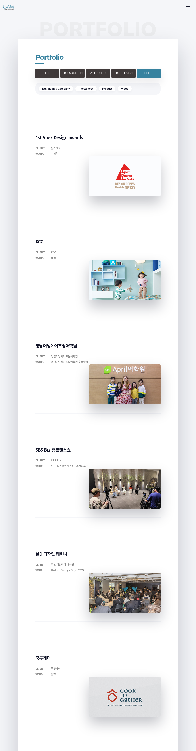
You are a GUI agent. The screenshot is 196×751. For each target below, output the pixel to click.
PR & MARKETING (72, 74)
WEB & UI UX (98, 73)
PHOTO (149, 73)
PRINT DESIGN (123, 73)
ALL (47, 73)
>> (117, 664)
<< (79, 664)
